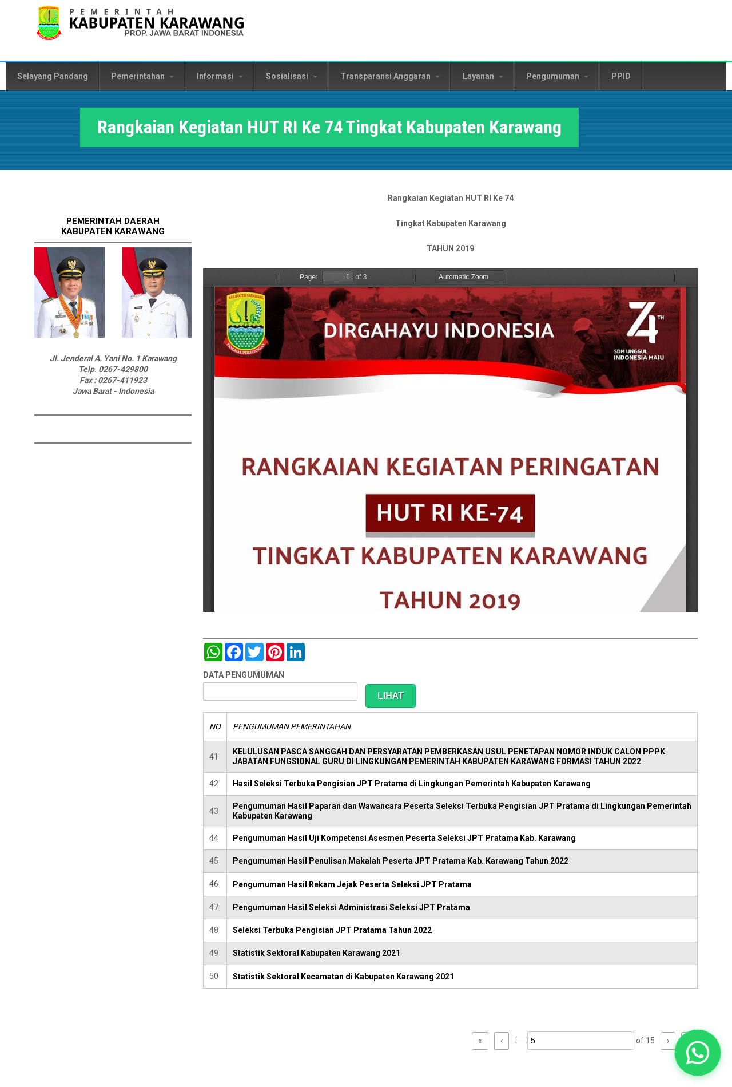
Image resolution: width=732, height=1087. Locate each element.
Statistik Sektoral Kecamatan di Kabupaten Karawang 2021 (343, 976)
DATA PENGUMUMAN (243, 674)
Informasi (220, 76)
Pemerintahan (142, 76)
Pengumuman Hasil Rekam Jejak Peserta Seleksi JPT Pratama (352, 884)
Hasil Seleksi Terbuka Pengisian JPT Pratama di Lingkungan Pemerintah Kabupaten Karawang (412, 783)
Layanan (483, 76)
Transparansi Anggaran (390, 76)
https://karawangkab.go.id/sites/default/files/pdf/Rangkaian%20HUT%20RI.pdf (450, 440)
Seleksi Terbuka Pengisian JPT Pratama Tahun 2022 (332, 930)
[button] (698, 1053)
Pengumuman (557, 76)
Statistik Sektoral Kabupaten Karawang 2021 (316, 953)
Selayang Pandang (52, 76)
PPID (621, 76)
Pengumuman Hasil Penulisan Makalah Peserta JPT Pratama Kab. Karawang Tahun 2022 (400, 860)
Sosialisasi (291, 76)
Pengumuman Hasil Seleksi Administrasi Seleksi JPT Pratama (351, 907)
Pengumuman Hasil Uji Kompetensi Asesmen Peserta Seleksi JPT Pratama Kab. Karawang (404, 838)
